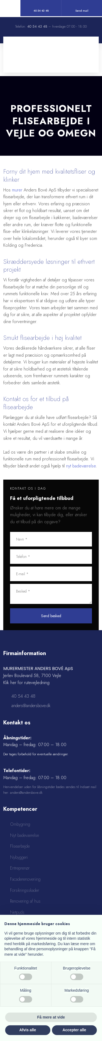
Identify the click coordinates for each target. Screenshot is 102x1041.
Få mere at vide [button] (51, 1017)
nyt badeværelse (81, 466)
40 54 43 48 (37, 26)
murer (17, 190)
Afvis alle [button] (27, 1030)
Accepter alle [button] (74, 1030)
